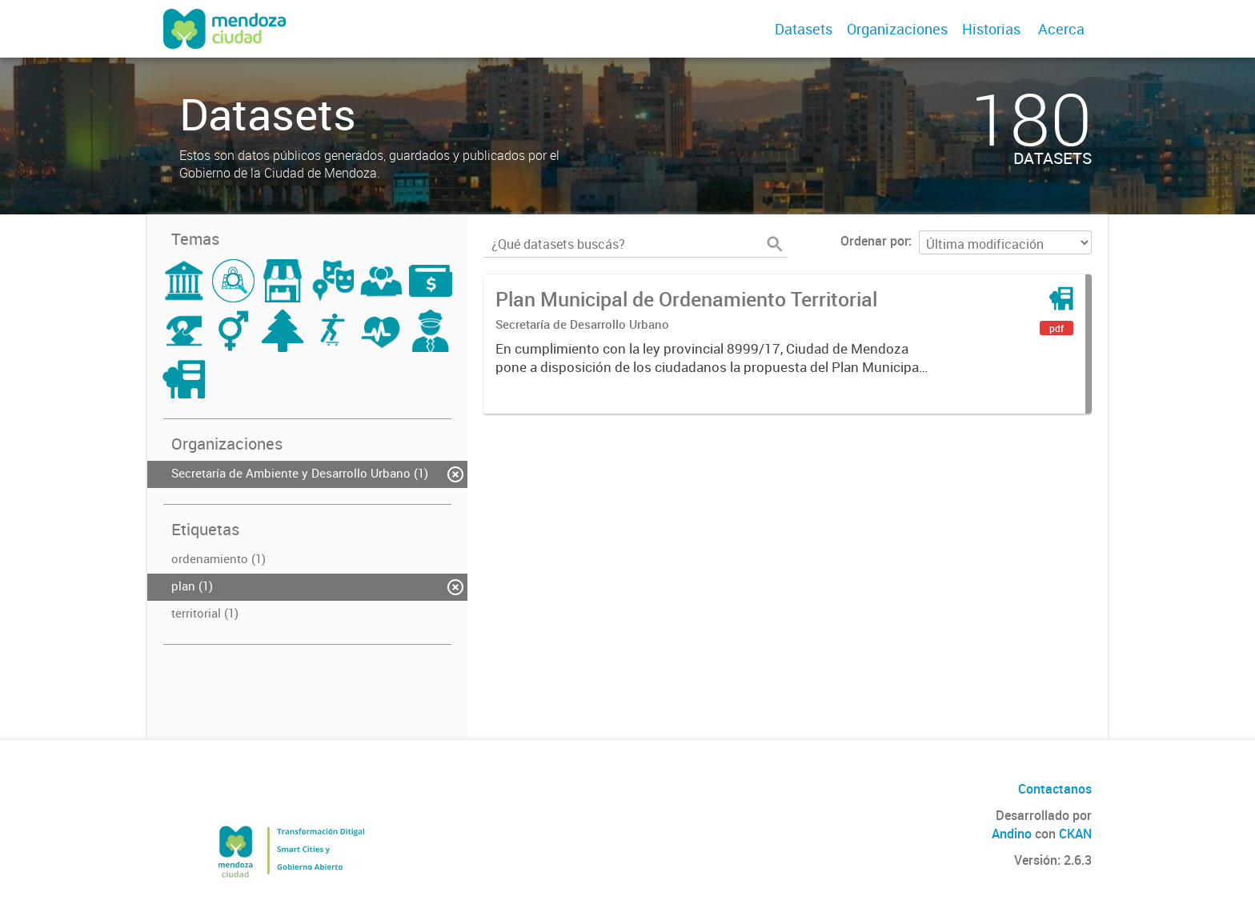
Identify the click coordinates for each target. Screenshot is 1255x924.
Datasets (803, 28)
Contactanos (1055, 789)
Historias (991, 28)
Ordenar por (874, 241)
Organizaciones (897, 28)
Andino (1012, 833)
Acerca (1061, 28)
